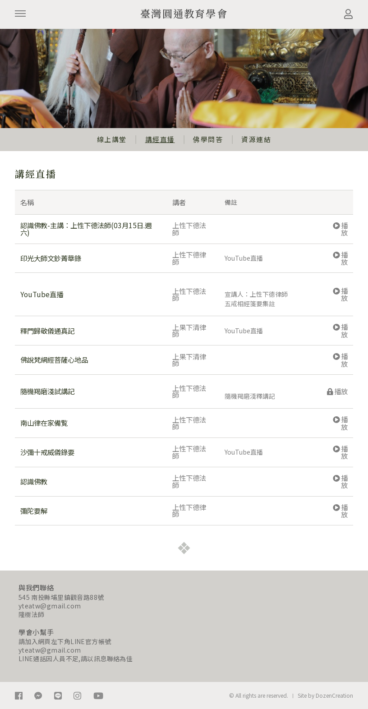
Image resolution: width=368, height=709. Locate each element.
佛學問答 (208, 139)
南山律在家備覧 (44, 423)
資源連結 (256, 139)
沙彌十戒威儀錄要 (47, 452)
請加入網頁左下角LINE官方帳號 (64, 641)
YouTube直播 (41, 294)
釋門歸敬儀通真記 (47, 331)
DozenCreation (334, 695)
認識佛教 (33, 481)
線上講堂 (112, 139)
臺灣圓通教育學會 (184, 13)
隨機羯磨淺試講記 (47, 391)
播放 (340, 228)
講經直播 (160, 139)
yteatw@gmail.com (49, 605)
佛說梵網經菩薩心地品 (54, 359)
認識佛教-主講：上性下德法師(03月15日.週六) (86, 228)
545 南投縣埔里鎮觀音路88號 (61, 597)
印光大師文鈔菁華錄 (50, 258)
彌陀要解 (33, 511)
